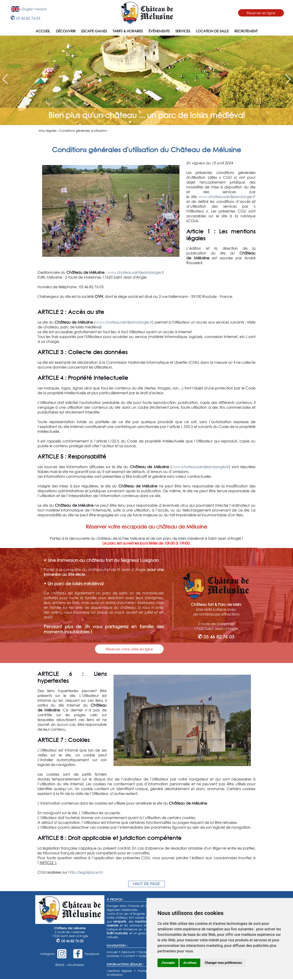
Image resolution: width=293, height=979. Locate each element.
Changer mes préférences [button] (223, 963)
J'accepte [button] (168, 963)
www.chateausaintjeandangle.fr (226, 196)
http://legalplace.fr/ (85, 872)
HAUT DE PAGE (146, 884)
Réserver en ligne (261, 13)
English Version (34, 9)
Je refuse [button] (190, 963)
